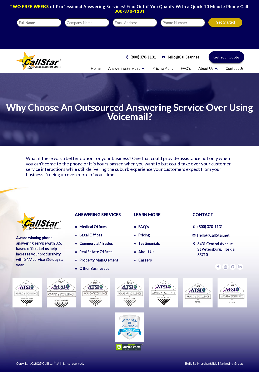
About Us (208, 68)
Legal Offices (90, 235)
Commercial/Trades (96, 243)
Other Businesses (94, 268)
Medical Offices (93, 226)
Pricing (144, 235)
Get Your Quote (226, 57)
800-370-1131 (129, 11)
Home (96, 68)
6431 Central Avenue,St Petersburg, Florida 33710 (216, 249)
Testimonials (149, 243)
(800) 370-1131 (143, 57)
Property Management (98, 260)
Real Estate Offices (96, 251)
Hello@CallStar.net (182, 57)
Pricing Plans (162, 68)
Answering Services (126, 68)
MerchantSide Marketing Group (220, 363)
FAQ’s (186, 68)
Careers (145, 260)
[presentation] (199, 36)
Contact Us (234, 68)
